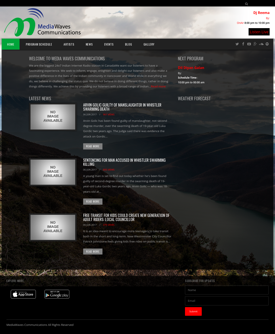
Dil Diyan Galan (191, 67)
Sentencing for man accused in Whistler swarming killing (124, 162)
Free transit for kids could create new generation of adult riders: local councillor (126, 217)
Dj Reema (261, 12)
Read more (158, 86)
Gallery (149, 44)
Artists (69, 44)
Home (10, 44)
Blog (128, 44)
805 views (109, 169)
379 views (109, 224)
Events (109, 44)
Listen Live (259, 31)
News (89, 44)
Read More (92, 146)
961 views (109, 114)
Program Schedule (39, 44)
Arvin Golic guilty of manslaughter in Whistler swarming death (122, 107)
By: (268, 18)
